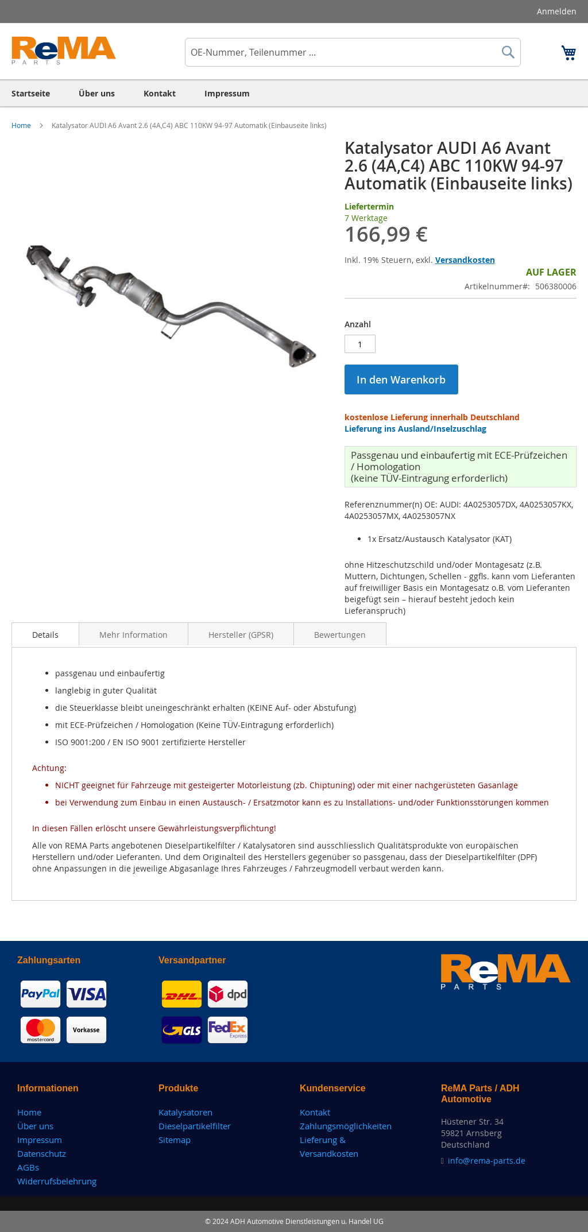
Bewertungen (340, 634)
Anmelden (557, 11)
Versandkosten (465, 259)
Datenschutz (41, 1153)
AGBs (28, 1167)
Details (45, 634)
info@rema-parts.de (486, 1160)
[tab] (45, 633)
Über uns (35, 1126)
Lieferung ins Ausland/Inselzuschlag (415, 428)
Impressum (39, 1139)
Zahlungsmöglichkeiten (346, 1126)
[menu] (294, 93)
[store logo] (64, 50)
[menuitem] (30, 93)
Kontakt (315, 1112)
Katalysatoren (185, 1112)
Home (22, 125)
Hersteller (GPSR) (240, 634)
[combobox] (353, 52)
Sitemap (174, 1139)
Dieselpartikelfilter (194, 1126)
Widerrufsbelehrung (56, 1181)
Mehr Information (133, 634)
